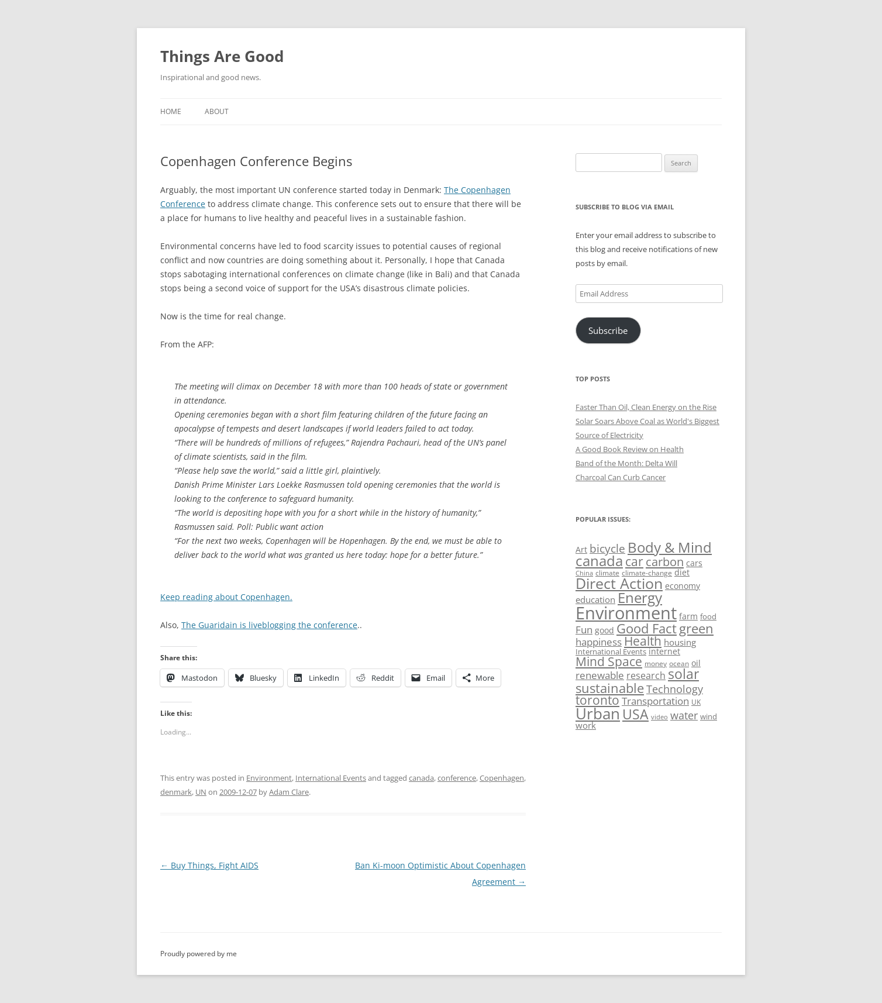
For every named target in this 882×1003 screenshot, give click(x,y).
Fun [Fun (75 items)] (584, 629)
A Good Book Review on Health (630, 449)
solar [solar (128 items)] (683, 674)
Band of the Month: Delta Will (626, 463)
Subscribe (608, 330)
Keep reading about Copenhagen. (226, 596)
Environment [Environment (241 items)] (626, 613)
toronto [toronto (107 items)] (597, 700)
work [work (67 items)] (586, 725)
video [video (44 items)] (659, 716)
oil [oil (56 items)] (696, 662)
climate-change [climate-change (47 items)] (647, 572)
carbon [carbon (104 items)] (665, 561)
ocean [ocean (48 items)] (679, 663)
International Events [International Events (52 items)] (611, 651)
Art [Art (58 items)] (581, 549)
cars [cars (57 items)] (694, 562)
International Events (330, 778)
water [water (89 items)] (684, 715)
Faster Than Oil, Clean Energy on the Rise (646, 407)
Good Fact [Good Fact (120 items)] (646, 628)
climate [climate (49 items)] (607, 573)
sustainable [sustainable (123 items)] (610, 688)
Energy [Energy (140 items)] (640, 597)
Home (170, 111)
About (217, 111)
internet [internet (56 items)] (664, 651)
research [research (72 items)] (646, 675)
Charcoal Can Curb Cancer (621, 477)
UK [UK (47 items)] (696, 702)
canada (421, 778)
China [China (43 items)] (584, 573)
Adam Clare (289, 792)
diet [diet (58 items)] (682, 572)
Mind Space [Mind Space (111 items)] (609, 661)
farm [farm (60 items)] (688, 616)
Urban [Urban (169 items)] (598, 713)
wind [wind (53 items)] (708, 716)
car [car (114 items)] (634, 561)
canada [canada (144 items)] (599, 561)
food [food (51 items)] (708, 616)
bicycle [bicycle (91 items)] (607, 548)
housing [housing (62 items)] (680, 642)
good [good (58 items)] (604, 630)
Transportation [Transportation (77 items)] (655, 701)
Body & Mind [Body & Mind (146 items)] (670, 547)
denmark (176, 792)
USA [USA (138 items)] (635, 714)
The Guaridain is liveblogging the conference (269, 624)
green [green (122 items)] (696, 628)
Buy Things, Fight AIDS (209, 865)
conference (456, 778)
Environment (269, 778)
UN (200, 792)
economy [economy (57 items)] (682, 585)
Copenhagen (502, 778)
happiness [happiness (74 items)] (599, 642)
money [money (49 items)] (656, 663)
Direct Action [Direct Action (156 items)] (619, 583)
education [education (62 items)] (595, 599)
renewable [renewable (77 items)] (600, 675)
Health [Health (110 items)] (643, 641)
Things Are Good (222, 56)
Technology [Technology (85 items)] (674, 689)
